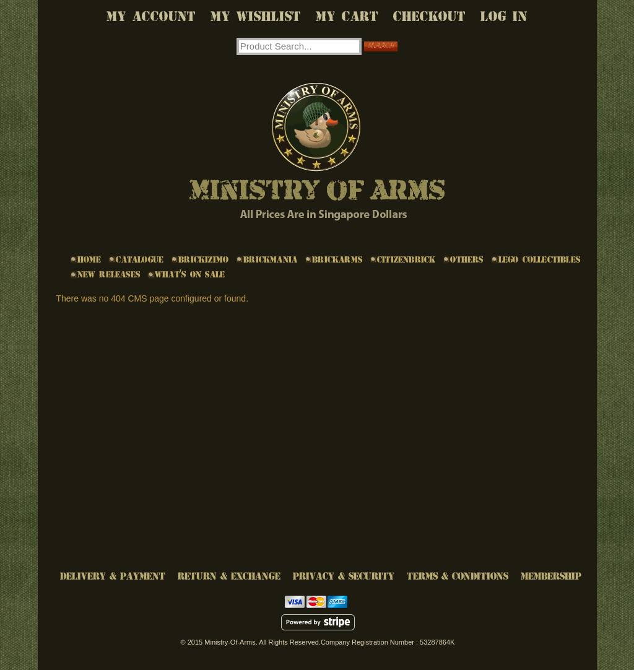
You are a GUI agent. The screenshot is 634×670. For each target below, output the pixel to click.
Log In (504, 16)
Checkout (429, 16)
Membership (551, 576)
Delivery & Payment (112, 576)
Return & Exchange (229, 576)
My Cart (347, 16)
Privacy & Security (343, 576)
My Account (151, 16)
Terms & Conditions (457, 576)
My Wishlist (256, 16)
